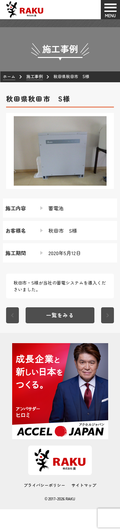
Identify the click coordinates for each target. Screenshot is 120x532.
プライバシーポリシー (44, 485)
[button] (11, 150)
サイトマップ (83, 485)
